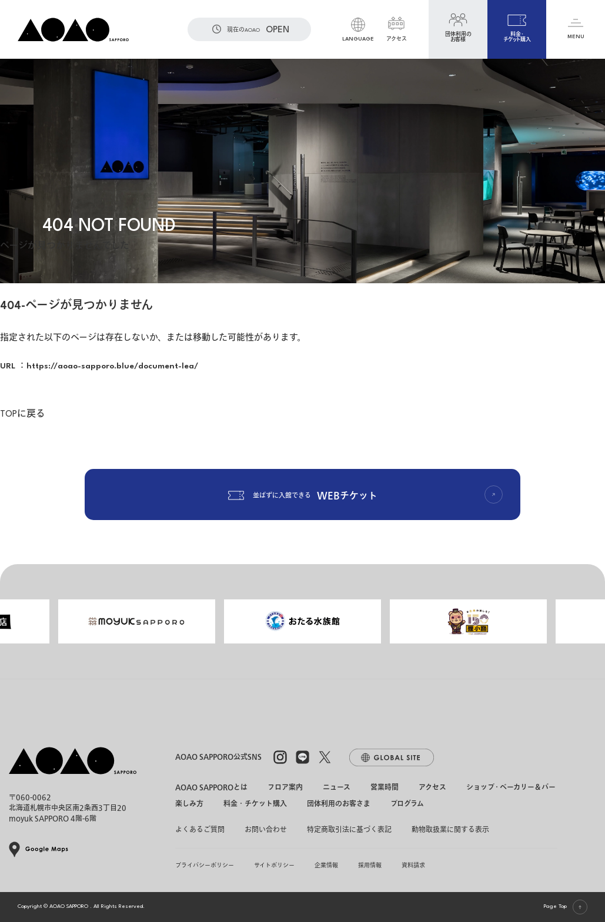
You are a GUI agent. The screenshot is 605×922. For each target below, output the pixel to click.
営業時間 (384, 787)
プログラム (407, 805)
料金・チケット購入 (255, 805)
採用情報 (370, 865)
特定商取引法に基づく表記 (349, 829)
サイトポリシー (274, 865)
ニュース (336, 787)
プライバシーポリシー (204, 865)
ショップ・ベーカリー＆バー (511, 787)
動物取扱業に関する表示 (450, 829)
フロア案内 (285, 787)
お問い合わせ (266, 829)
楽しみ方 (189, 805)
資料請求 (413, 865)
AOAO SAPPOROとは (211, 787)
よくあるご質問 (200, 829)
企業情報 (326, 865)
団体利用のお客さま (338, 805)
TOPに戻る (22, 414)
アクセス (432, 787)
